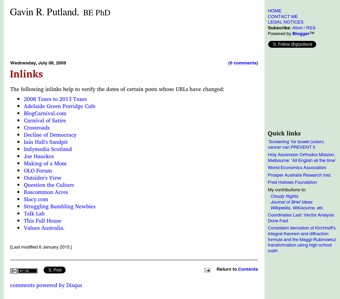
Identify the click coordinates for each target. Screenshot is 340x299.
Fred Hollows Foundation (292, 182)
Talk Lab (34, 213)
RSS (310, 28)
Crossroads (37, 127)
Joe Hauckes (39, 156)
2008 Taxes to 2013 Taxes (55, 98)
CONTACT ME (283, 16)
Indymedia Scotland (48, 149)
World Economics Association (297, 167)
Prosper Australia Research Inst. (299, 175)
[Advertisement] (134, 38)
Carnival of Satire (45, 120)
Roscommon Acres (46, 192)
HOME (274, 11)
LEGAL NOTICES (286, 22)
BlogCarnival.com (45, 113)
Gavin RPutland (60, 12)
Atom (297, 28)
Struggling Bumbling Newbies (60, 206)
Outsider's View (42, 177)
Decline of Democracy (50, 134)
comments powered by (46, 285)
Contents (248, 269)
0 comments (243, 63)
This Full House (43, 220)
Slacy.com (36, 199)
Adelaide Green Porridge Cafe (59, 106)
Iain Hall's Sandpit (46, 141)
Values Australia (43, 227)
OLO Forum (38, 170)
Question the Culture (49, 184)
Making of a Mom (45, 163)
